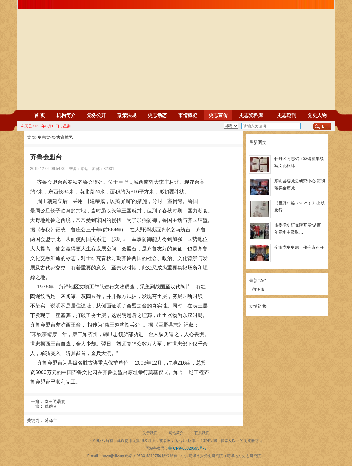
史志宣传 (218, 115)
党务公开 (96, 115)
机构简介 (65, 115)
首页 (31, 137)
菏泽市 (51, 420)
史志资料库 (251, 115)
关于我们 (150, 433)
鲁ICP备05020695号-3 (187, 448)
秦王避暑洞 (55, 401)
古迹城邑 (64, 137)
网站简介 (176, 433)
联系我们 (202, 433)
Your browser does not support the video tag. (176, 84)
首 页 (39, 115)
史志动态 (157, 115)
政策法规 (126, 115)
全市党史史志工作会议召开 (299, 247)
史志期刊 (286, 115)
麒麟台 (51, 406)
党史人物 (317, 115)
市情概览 (187, 115)
